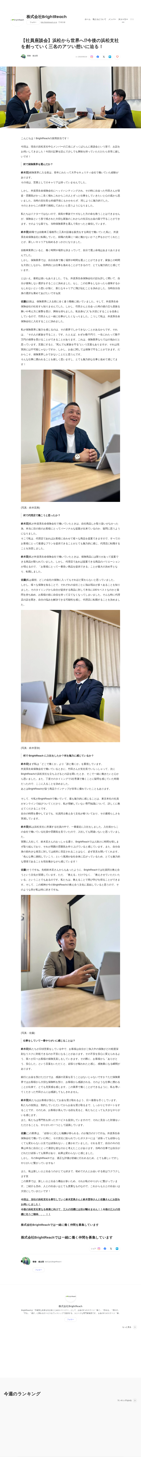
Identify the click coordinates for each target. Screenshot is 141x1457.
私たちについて (99, 19)
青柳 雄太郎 (32, 56)
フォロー (33, 22)
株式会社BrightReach (46, 16)
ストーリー (123, 19)
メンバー (112, 19)
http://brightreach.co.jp (49, 22)
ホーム (87, 19)
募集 (132, 19)
